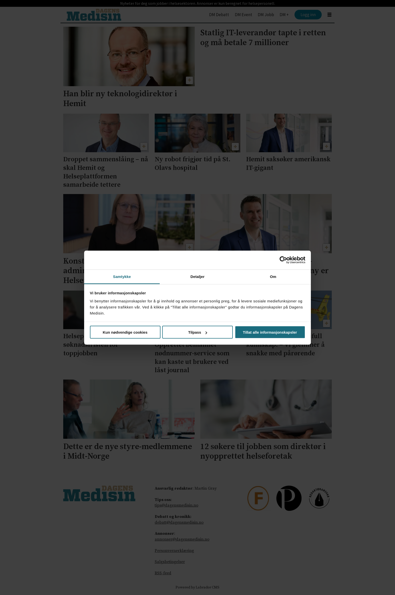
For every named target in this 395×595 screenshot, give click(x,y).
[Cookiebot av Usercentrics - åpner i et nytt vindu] (283, 260)
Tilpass (197, 332)
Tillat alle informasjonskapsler (270, 332)
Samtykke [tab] (122, 276)
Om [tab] (273, 276)
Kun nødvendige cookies (125, 332)
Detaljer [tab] (197, 276)
